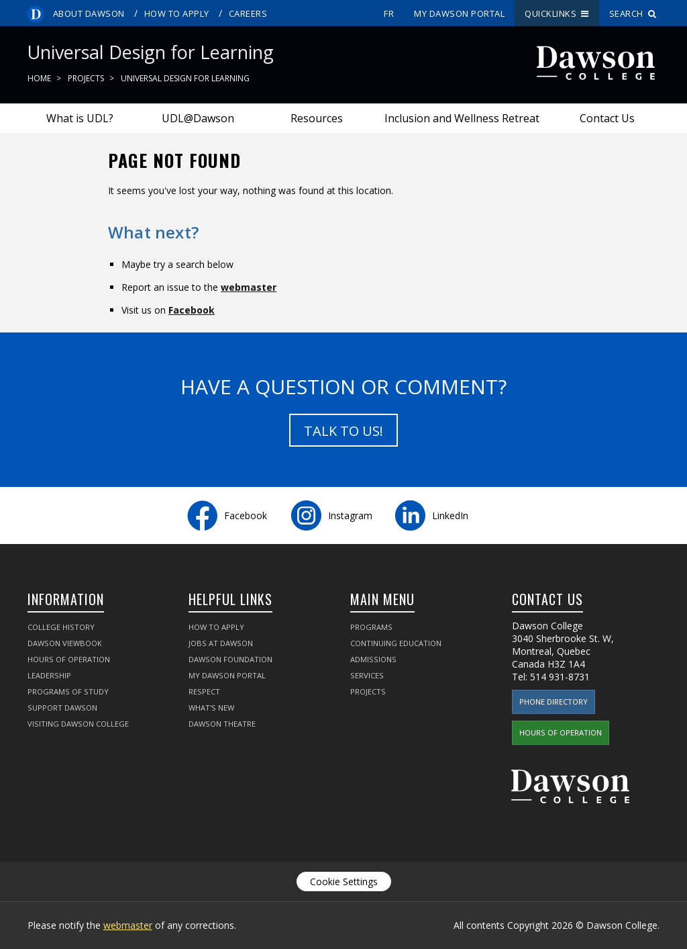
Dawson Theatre (222, 724)
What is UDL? (79, 118)
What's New (211, 708)
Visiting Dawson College (78, 724)
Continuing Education (395, 643)
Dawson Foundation (230, 659)
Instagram (350, 515)
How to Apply (176, 13)
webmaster (248, 287)
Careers (248, 13)
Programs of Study (68, 691)
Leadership (49, 675)
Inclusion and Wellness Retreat (461, 118)
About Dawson (89, 13)
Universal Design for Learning (185, 78)
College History (61, 627)
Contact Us (607, 118)
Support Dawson (62, 708)
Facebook (191, 310)
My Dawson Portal (459, 13)
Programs (371, 627)
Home (39, 78)
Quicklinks (557, 13)
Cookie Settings (344, 881)
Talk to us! (343, 431)
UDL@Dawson (198, 118)
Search (633, 13)
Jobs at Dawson (221, 643)
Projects (86, 78)
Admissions (373, 659)
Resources (316, 118)
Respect (204, 691)
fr (389, 13)
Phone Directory (553, 701)
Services (367, 675)
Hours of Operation (69, 659)
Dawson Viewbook (65, 643)
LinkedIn (450, 515)
